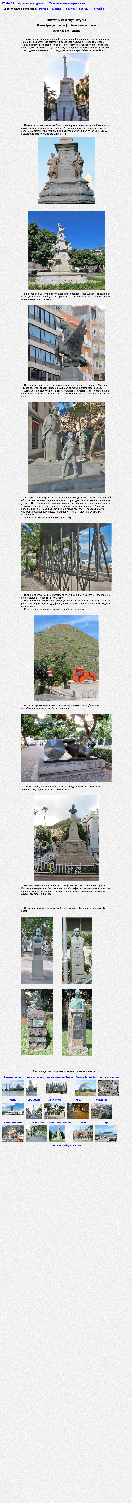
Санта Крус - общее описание (66, 1145)
